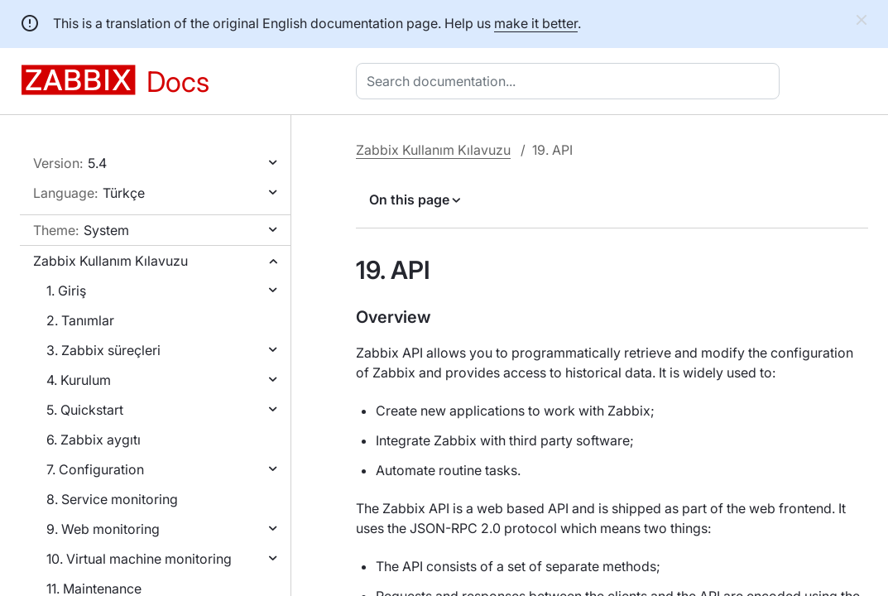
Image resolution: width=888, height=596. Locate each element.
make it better (536, 23)
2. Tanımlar (80, 320)
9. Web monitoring (103, 529)
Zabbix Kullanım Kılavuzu (110, 260)
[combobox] (571, 81)
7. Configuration (95, 469)
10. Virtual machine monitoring (139, 558)
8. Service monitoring (112, 499)
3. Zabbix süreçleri (103, 350)
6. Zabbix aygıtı (93, 439)
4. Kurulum (78, 380)
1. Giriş (66, 290)
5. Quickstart (84, 409)
